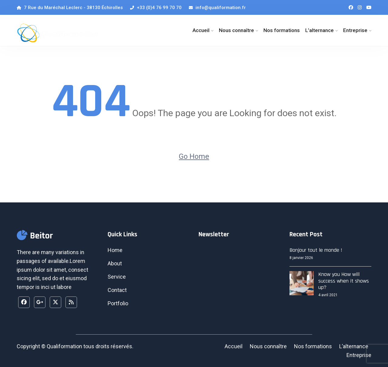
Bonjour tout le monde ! (315, 250)
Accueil (200, 30)
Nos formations (281, 30)
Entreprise (355, 30)
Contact (117, 290)
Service (117, 277)
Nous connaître (236, 30)
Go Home (194, 156)
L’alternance (319, 30)
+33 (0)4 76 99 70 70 (156, 7)
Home (115, 250)
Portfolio (118, 303)
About (115, 263)
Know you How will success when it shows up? (343, 281)
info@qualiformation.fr (217, 7)
